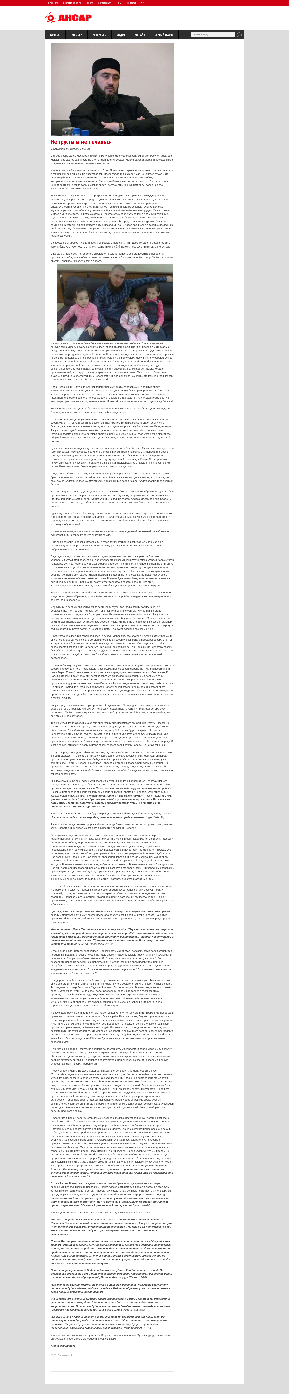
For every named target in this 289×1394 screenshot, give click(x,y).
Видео (121, 35)
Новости (76, 35)
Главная (55, 35)
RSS (124, 3)
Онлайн (140, 35)
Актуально (99, 35)
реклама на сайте (74, 3)
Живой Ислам (164, 35)
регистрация (108, 3)
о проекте (53, 3)
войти (93, 3)
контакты (137, 3)
